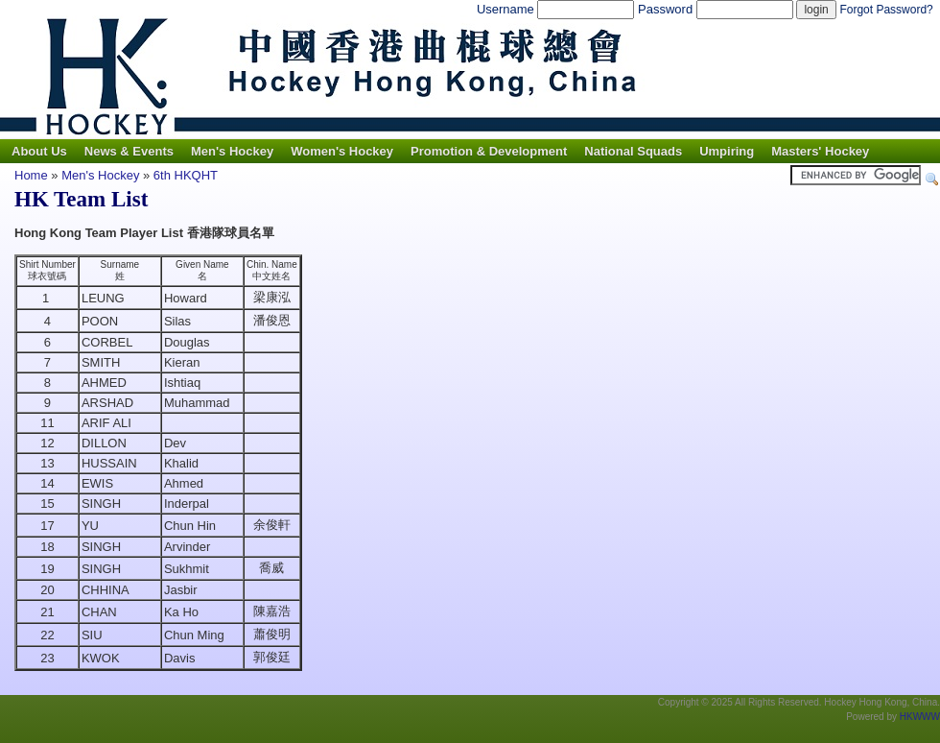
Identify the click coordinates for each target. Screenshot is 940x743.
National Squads (633, 151)
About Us (39, 151)
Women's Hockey (342, 151)
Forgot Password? (885, 9)
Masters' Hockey (820, 151)
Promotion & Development (489, 151)
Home (31, 175)
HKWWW (920, 716)
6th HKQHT (185, 175)
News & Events (129, 151)
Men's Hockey (232, 151)
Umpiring (726, 151)
